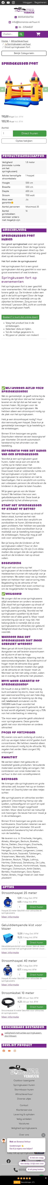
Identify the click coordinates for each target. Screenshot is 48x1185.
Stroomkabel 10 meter (18, 993)
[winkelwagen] (38, 34)
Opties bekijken (24, 141)
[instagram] (13, 2)
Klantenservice (24, 1110)
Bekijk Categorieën (24, 53)
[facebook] (3, 2)
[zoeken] (21, 34)
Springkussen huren (24, 1085)
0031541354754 (24, 17)
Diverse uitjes (24, 1099)
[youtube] (8, 2)
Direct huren (30, 133)
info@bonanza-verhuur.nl (23, 22)
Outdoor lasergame (24, 1080)
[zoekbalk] (10, 34)
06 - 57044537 (24, 27)
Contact (24, 1105)
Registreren (40, 2)
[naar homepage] (24, 10)
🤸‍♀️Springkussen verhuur (18, 44)
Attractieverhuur (19, 41)
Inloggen (27, 2)
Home (5, 41)
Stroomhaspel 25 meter (19, 893)
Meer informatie (10, 917)
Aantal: (5, 128)
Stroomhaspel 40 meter (19, 960)
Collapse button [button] (46, 1178)
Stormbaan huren (24, 1090)
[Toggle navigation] (44, 34)
